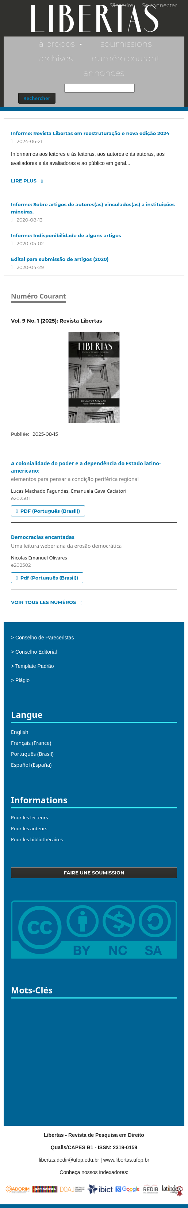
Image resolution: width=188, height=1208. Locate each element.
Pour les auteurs (29, 828)
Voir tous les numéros (43, 602)
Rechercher (36, 98)
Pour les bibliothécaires (37, 839)
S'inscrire (121, 5)
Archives (56, 58)
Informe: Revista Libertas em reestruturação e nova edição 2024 (90, 133)
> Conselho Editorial (34, 652)
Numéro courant (125, 58)
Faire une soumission (94, 873)
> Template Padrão (32, 666)
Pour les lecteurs (29, 817)
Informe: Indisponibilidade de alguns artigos (66, 235)
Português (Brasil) (32, 753)
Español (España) (31, 764)
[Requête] (99, 88)
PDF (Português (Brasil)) (49, 511)
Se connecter (159, 5)
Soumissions (125, 43)
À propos (58, 43)
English (19, 731)
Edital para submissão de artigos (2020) (59, 259)
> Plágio (20, 680)
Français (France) (31, 742)
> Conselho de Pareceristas (42, 637)
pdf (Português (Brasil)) (48, 578)
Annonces (103, 73)
